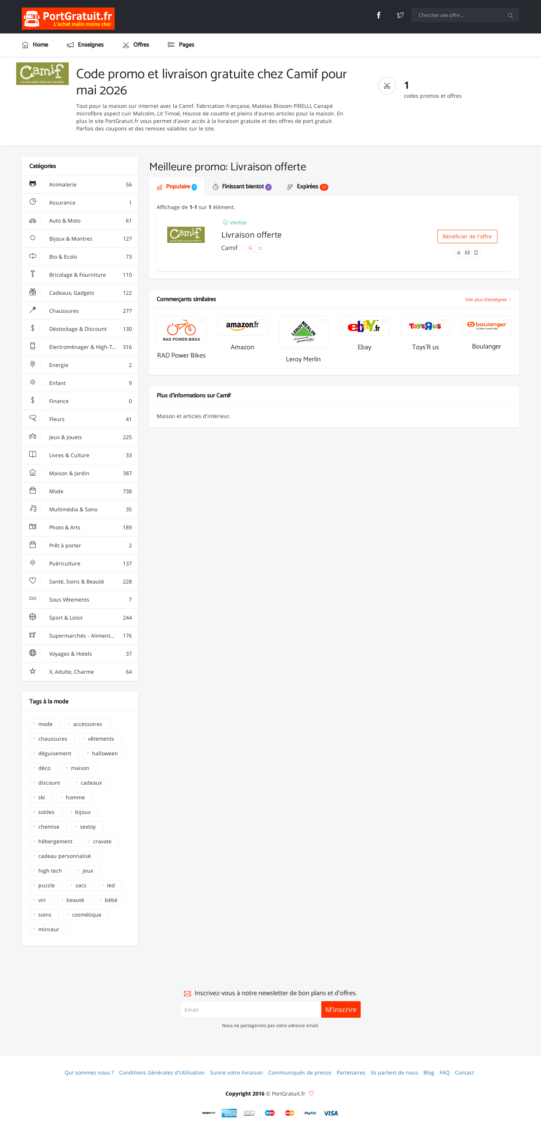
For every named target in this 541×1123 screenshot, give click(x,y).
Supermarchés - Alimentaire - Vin (81, 636)
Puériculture (80, 564)
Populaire (177, 187)
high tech (50, 870)
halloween (105, 753)
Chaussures (80, 311)
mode (45, 723)
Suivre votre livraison (236, 1072)
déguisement (54, 753)
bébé (111, 899)
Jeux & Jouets (80, 437)
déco (44, 767)
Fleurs (80, 419)
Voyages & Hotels (80, 654)
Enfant (80, 383)
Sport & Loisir (80, 618)
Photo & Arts (80, 527)
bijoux (83, 811)
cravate (102, 841)
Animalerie (80, 185)
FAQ (445, 1072)
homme (75, 797)
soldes (46, 811)
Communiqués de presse (299, 1072)
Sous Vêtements (80, 600)
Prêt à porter (80, 545)
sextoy (88, 826)
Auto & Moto (80, 221)
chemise (48, 826)
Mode (80, 491)
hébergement (55, 841)
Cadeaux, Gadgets (80, 293)
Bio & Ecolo (80, 257)
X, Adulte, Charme (80, 672)
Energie (80, 365)
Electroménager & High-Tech (80, 347)
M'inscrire (341, 1009)
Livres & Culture (80, 455)
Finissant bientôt (242, 187)
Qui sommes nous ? (89, 1072)
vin (42, 899)
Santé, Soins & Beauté (80, 582)
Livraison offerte (251, 234)
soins (44, 914)
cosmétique (86, 914)
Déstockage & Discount (80, 329)
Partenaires (351, 1072)
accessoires (87, 723)
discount (49, 782)
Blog (428, 1072)
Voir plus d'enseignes (488, 300)
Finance (80, 401)
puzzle (46, 885)
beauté (75, 899)
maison (80, 767)
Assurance (80, 203)
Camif (230, 248)
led (111, 885)
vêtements (101, 738)
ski (41, 797)
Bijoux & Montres (80, 239)
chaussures (52, 738)
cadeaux (91, 782)
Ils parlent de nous (394, 1072)
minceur (48, 929)
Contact (464, 1072)
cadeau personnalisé (64, 855)
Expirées (307, 187)
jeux (88, 870)
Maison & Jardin (80, 473)
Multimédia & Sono (80, 509)
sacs (81, 885)
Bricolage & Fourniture (80, 275)
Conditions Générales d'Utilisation (162, 1072)
